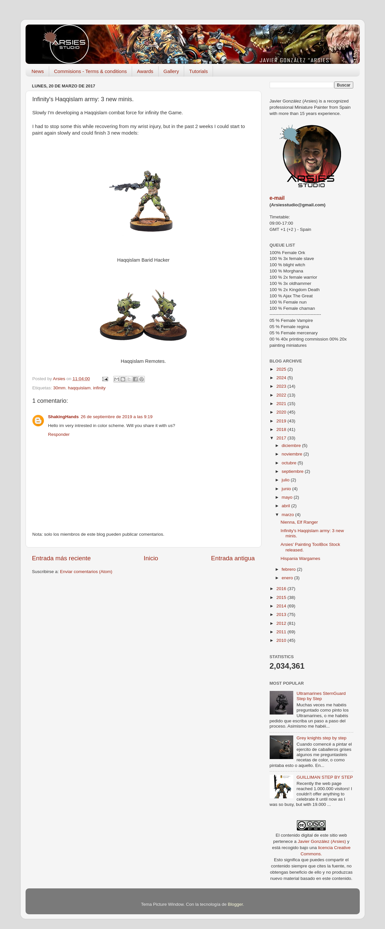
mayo (288, 497)
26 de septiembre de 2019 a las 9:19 (116, 416)
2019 (281, 420)
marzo (288, 514)
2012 (281, 623)
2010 (281, 640)
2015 (281, 597)
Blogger (235, 904)
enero (288, 577)
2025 (281, 369)
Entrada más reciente (61, 558)
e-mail (277, 198)
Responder (59, 434)
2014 (281, 606)
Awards (145, 71)
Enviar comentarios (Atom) (86, 571)
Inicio (151, 558)
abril (286, 505)
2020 (281, 412)
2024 (281, 377)
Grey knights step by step (321, 737)
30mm (59, 387)
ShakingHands (63, 416)
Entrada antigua (233, 558)
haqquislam (79, 387)
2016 (281, 588)
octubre (290, 462)
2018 (281, 429)
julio (286, 479)
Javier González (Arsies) (322, 841)
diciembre (292, 445)
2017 (281, 438)
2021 (281, 403)
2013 (281, 614)
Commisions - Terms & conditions (90, 71)
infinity (99, 387)
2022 (281, 395)
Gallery (171, 71)
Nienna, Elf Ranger (299, 522)
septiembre (293, 471)
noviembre (293, 454)
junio (287, 488)
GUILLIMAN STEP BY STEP (325, 777)
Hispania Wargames (300, 558)
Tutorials (198, 71)
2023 (281, 386)
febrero (289, 569)
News (37, 71)
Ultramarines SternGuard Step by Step (321, 696)
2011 (281, 631)
